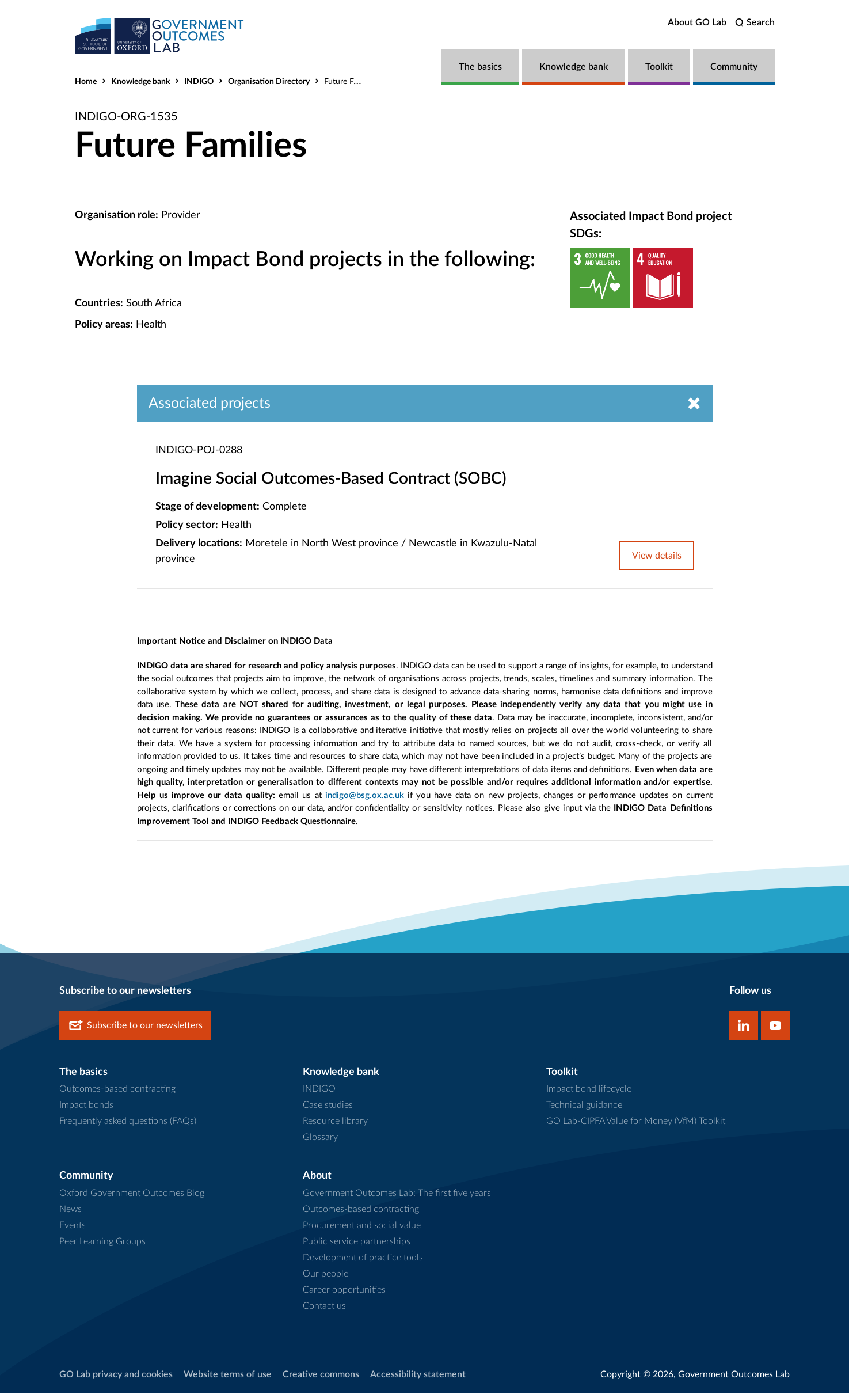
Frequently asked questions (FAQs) (127, 1121)
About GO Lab (697, 22)
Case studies (328, 1105)
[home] (161, 36)
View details (657, 556)
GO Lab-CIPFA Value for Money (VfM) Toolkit (635, 1121)
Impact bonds (86, 1105)
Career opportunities (344, 1290)
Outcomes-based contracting (117, 1089)
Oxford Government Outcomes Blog (131, 1193)
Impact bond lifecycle (588, 1089)
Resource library (335, 1121)
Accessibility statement (418, 1375)
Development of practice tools (363, 1258)
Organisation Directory (269, 82)
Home (86, 82)
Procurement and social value (362, 1225)
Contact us (324, 1306)
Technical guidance (584, 1105)
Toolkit (659, 66)
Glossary (320, 1137)
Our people (325, 1274)
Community (733, 66)
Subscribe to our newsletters (135, 1026)
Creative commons (321, 1375)
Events (72, 1225)
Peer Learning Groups (102, 1242)
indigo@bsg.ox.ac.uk (364, 795)
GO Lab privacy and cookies (116, 1375)
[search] (755, 22)
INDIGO (199, 82)
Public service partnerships (356, 1242)
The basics (480, 66)
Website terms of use (228, 1375)
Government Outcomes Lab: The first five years (397, 1193)
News (70, 1209)
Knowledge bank (573, 66)
